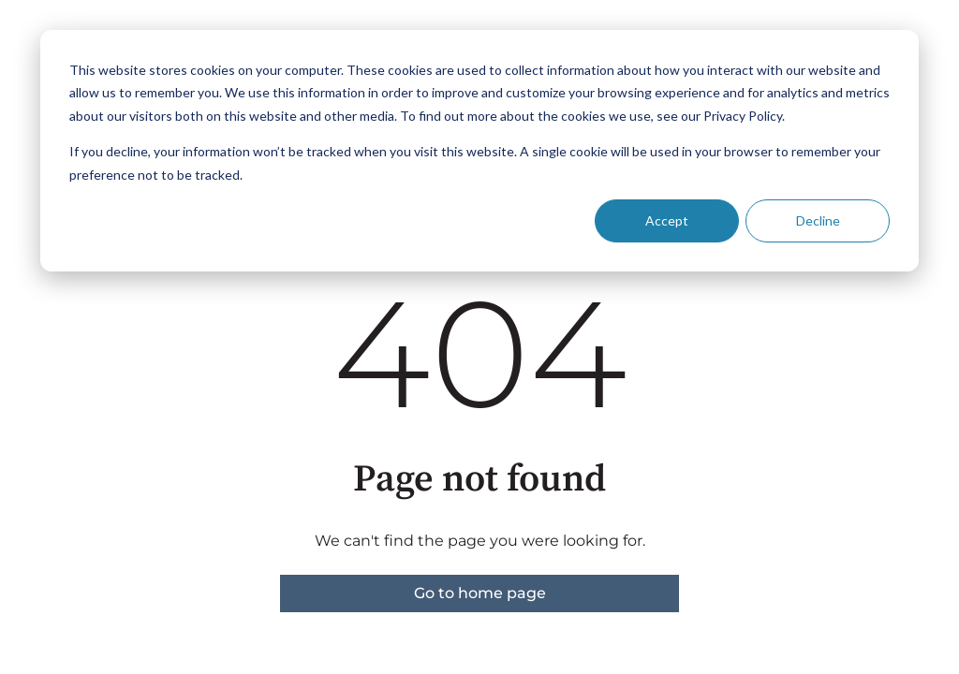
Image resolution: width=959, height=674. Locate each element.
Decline (818, 220)
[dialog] (479, 150)
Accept (666, 220)
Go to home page (480, 593)
